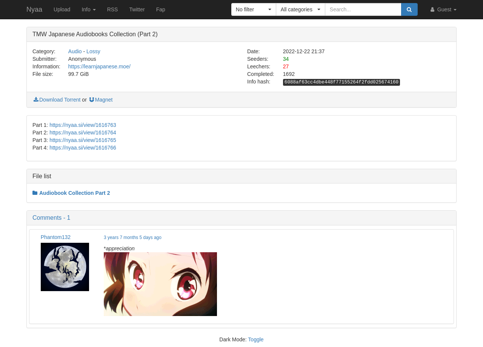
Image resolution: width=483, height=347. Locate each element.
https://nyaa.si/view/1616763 (82, 125)
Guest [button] (443, 9)
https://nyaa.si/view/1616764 (82, 133)
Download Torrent (56, 100)
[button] (253, 9)
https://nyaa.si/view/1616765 (82, 140)
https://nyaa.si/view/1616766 (82, 148)
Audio (75, 51)
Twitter (137, 9)
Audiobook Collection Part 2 (71, 193)
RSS (112, 9)
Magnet (100, 100)
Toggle (255, 339)
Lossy (93, 51)
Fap (160, 9)
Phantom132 (56, 237)
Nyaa (34, 9)
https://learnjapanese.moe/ (99, 66)
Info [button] (88, 9)
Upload (62, 9)
